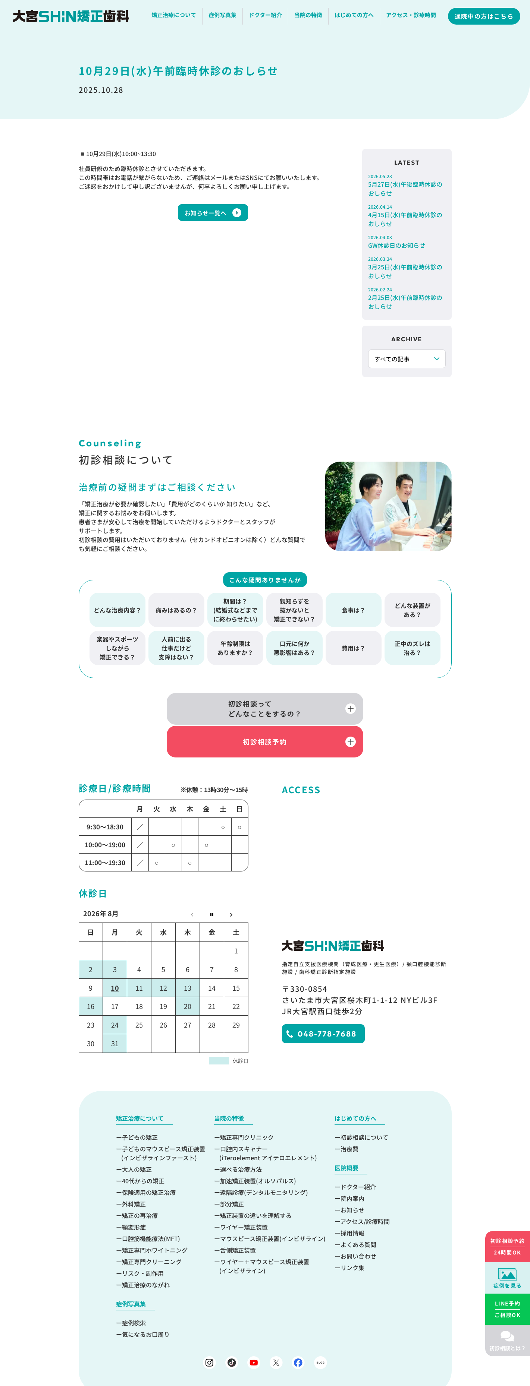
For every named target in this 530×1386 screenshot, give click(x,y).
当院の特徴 (309, 16)
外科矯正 (134, 1169)
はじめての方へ (354, 16)
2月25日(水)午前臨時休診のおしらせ (407, 298)
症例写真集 (223, 16)
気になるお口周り (146, 1300)
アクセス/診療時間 (365, 1187)
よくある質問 (358, 1210)
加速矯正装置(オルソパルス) (258, 1146)
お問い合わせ (358, 1222)
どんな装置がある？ (412, 607)
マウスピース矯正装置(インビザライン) (273, 1204)
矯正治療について (174, 16)
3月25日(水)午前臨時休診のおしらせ (407, 268)
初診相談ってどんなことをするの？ (186, 707)
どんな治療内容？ (117, 607)
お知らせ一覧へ (205, 212)
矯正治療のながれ (146, 1250)
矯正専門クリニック (247, 1103)
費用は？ (354, 645)
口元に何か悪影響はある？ (295, 645)
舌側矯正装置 (238, 1216)
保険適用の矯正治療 (149, 1158)
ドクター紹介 (266, 16)
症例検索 (134, 1288)
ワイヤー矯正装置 (244, 1193)
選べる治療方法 (241, 1135)
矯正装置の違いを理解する (256, 1181)
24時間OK (507, 1246)
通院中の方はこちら (484, 17)
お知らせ (352, 1175)
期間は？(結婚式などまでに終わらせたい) (235, 607)
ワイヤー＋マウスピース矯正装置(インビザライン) (264, 1232)
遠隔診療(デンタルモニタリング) (264, 1158)
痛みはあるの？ (176, 607)
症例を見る (507, 1285)
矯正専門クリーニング (152, 1227)
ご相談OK (508, 1309)
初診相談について (364, 1103)
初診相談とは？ (507, 1348)
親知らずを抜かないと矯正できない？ (295, 607)
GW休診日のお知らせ (407, 242)
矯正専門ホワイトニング (155, 1216)
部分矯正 (232, 1169)
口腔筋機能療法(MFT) (151, 1204)
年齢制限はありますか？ (235, 645)
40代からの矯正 (143, 1146)
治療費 (349, 1114)
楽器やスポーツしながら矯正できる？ (117, 645)
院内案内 (352, 1164)
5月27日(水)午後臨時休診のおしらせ (407, 185)
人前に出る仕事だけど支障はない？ (176, 645)
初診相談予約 (344, 707)
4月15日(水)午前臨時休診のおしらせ (407, 215)
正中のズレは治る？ (412, 645)
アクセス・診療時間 (412, 16)
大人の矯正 (137, 1135)
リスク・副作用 (143, 1239)
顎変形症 (134, 1193)
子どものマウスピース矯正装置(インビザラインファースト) (163, 1119)
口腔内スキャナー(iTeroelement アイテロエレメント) (268, 1119)
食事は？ (354, 607)
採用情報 (352, 1198)
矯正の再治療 (140, 1181)
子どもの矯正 (140, 1103)
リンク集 (352, 1233)
